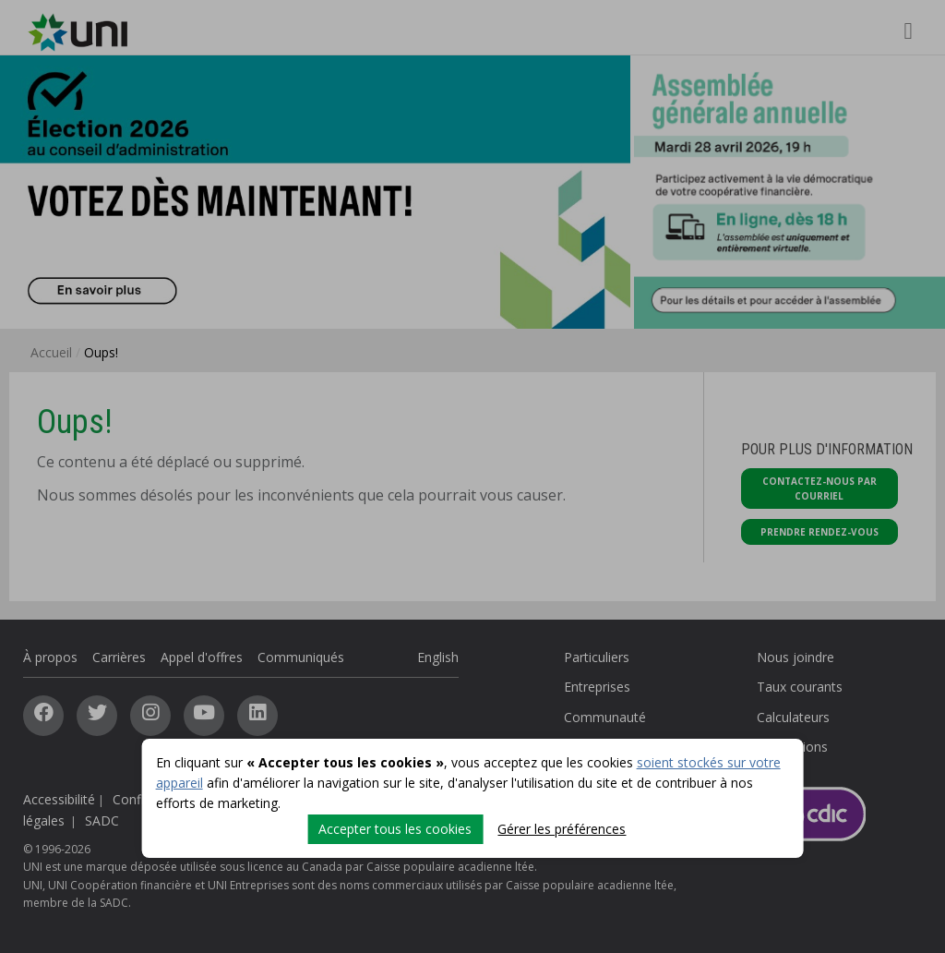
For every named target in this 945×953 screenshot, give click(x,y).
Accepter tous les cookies (395, 829)
